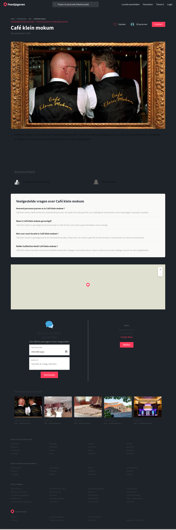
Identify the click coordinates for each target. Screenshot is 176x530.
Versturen (49, 375)
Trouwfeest (53, 502)
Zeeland (130, 471)
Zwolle (90, 450)
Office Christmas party (135, 498)
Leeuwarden (15, 450)
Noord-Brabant (132, 468)
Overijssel (91, 471)
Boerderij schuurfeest (18, 492)
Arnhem (129, 443)
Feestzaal (91, 492)
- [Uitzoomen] (160, 274)
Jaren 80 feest (93, 498)
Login (169, 4)
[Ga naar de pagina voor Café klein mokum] (28, 410)
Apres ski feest (16, 488)
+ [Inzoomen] (160, 269)
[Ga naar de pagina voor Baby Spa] (58, 410)
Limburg (130, 474)
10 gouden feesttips (56, 498)
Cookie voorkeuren (56, 520)
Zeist (51, 453)
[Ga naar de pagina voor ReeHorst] (148, 410)
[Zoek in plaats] (75, 4)
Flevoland (53, 471)
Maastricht (130, 453)
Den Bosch (130, 450)
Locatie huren (132, 492)
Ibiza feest (53, 495)
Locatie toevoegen (56, 517)
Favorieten (148, 4)
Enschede (91, 453)
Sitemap (14, 520)
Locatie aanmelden (131, 4)
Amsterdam (15, 443)
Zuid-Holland (54, 468)
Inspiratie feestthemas (96, 488)
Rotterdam (53, 447)
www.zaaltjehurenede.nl (54, 139)
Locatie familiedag (133, 495)
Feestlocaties (21, 19)
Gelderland (92, 474)
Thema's (160, 4)
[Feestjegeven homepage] (24, 4)
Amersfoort (92, 447)
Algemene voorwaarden (135, 520)
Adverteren (92, 520)
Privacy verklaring (94, 517)
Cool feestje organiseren (20, 495)
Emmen (52, 450)
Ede (30, 19)
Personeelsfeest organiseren (21, 502)
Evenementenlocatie (57, 488)
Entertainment (16, 498)
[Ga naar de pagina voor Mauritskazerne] (118, 410)
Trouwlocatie (93, 502)
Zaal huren (130, 502)
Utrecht (91, 443)
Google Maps (127, 337)
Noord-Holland (16, 468)
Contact (159, 24)
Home (13, 19)
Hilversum (14, 447)
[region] (88, 286)
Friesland (14, 471)
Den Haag (52, 443)
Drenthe (52, 474)
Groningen (14, 453)
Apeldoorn (130, 447)
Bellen (126, 344)
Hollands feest (93, 495)
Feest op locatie (55, 492)
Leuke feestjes (132, 488)
